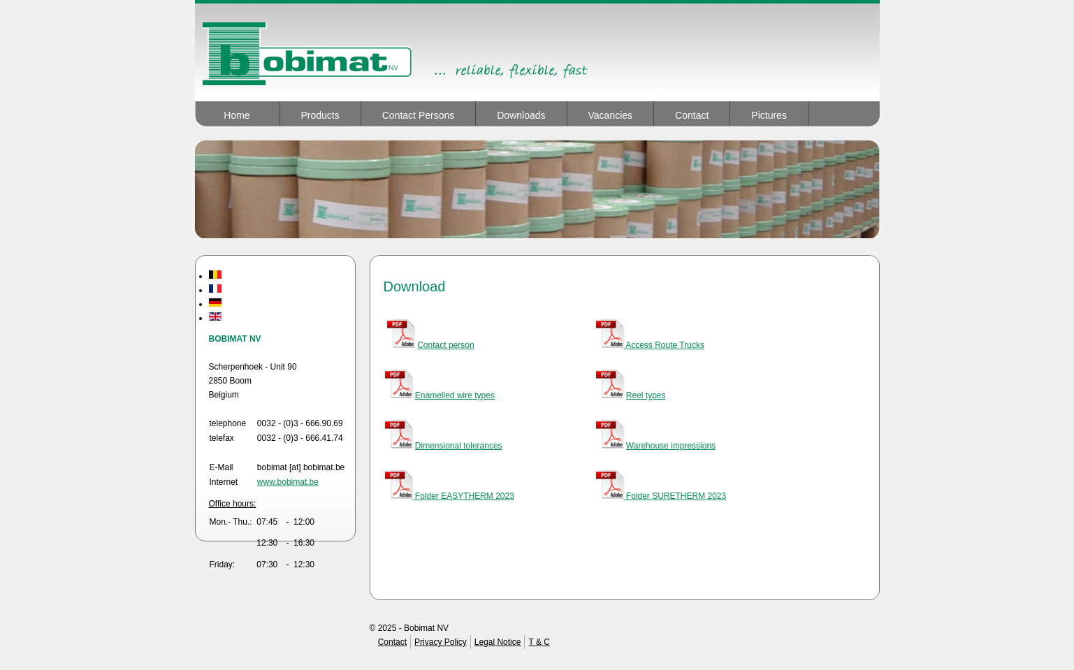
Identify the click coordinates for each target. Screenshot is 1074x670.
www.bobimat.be (288, 482)
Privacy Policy (440, 642)
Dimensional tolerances (458, 446)
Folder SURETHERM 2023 (661, 496)
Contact (692, 115)
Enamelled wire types (455, 395)
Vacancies (610, 115)
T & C (538, 642)
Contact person (445, 345)
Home (236, 115)
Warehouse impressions (671, 446)
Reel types (646, 395)
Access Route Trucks (650, 345)
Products (320, 115)
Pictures (769, 115)
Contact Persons (418, 115)
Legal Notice (497, 642)
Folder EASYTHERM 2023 (449, 496)
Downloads (521, 115)
